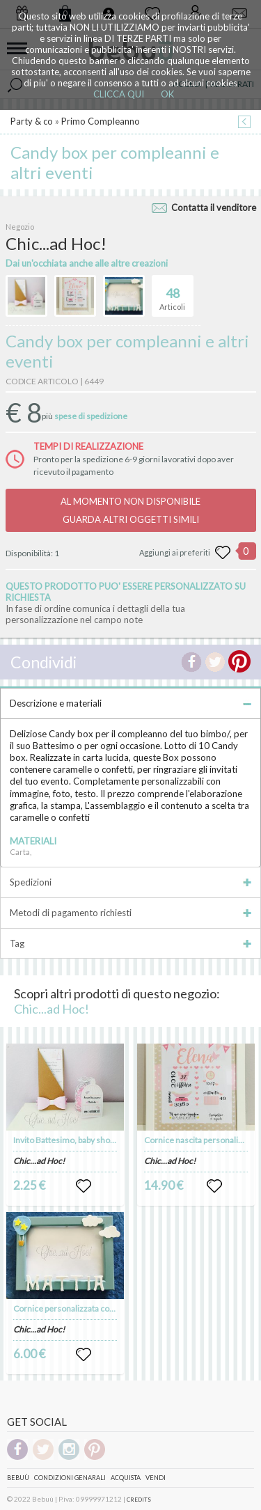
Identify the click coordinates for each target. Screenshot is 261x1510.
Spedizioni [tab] (130, 882)
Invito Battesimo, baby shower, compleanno (93, 1140)
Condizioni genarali (70, 1477)
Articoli (172, 293)
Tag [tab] (130, 943)
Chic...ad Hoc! (51, 1008)
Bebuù (18, 1477)
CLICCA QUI (118, 94)
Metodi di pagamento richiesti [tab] (130, 912)
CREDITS (139, 1499)
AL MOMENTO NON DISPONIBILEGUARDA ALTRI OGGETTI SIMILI (130, 510)
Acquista (126, 1477)
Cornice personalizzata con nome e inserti (91, 1308)
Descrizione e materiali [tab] (130, 703)
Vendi (155, 1477)
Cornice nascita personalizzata (201, 1140)
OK (167, 94)
